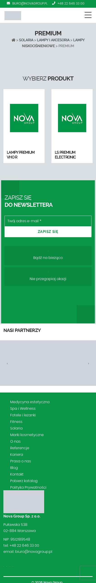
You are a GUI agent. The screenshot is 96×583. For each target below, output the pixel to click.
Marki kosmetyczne (27, 435)
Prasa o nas (20, 461)
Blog (14, 468)
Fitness (16, 422)
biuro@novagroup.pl (30, 3)
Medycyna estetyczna (30, 402)
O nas (15, 441)
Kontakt (17, 474)
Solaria (26, 40)
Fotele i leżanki (23, 415)
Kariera (16, 454)
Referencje (19, 448)
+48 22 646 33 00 (71, 3)
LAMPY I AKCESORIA (53, 40)
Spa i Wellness (23, 408)
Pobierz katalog (24, 481)
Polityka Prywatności (28, 487)
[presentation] (7, 363)
